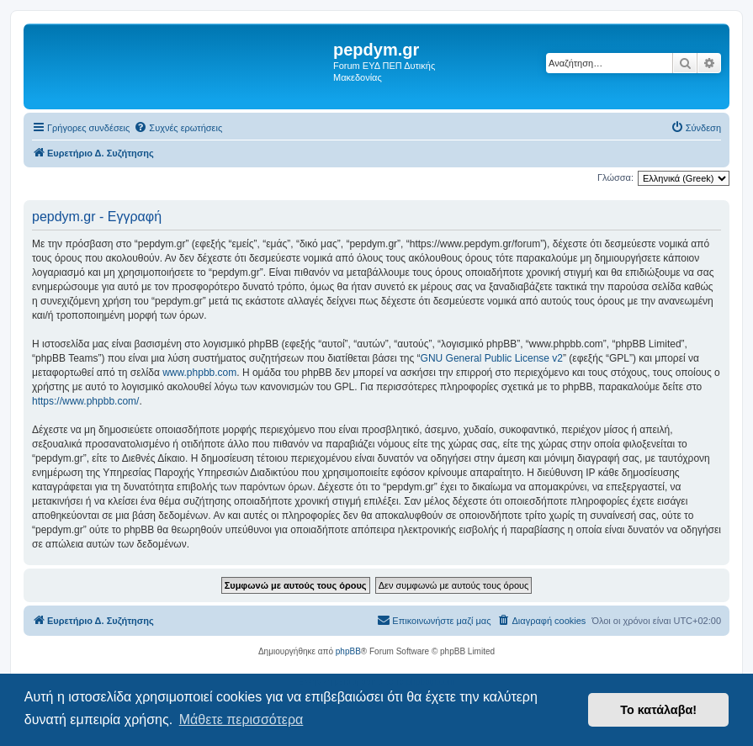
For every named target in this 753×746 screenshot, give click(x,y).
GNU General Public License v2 (492, 358)
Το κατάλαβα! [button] (658, 710)
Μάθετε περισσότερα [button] (241, 719)
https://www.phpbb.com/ (85, 401)
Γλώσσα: (615, 177)
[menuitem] (178, 128)
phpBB (348, 651)
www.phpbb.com (199, 372)
